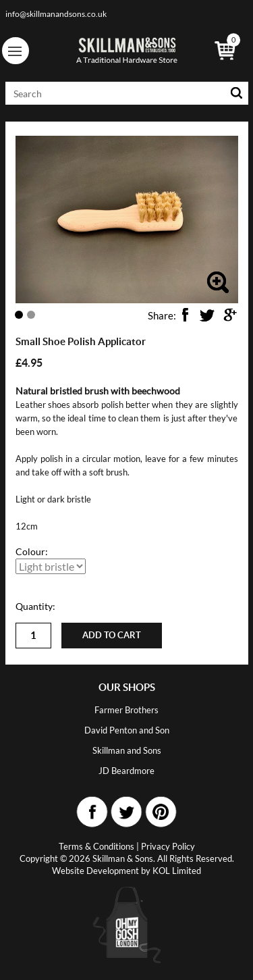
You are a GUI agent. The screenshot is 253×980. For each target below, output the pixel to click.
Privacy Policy (168, 846)
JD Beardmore (126, 770)
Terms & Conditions (96, 846)
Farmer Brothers (126, 709)
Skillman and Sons (126, 750)
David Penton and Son (126, 730)
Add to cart (111, 635)
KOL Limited (176, 870)
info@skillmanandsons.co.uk (56, 14)
